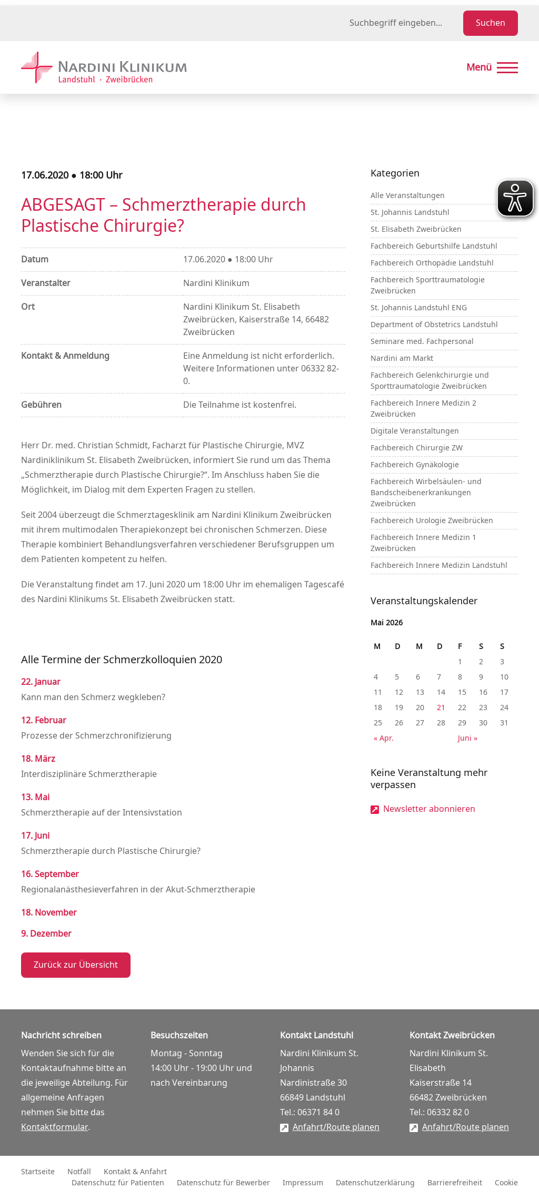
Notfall (79, 1171)
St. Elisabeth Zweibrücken (416, 229)
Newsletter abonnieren (429, 809)
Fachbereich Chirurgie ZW (417, 448)
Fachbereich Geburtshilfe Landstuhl (434, 246)
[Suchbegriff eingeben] (404, 23)
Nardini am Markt (402, 358)
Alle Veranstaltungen (408, 195)
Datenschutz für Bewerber (223, 1182)
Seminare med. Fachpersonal (422, 341)
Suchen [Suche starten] (490, 23)
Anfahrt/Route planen (336, 1127)
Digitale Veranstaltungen (415, 431)
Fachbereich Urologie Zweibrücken (432, 520)
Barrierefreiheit (454, 1182)
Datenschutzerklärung (375, 1182)
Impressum (303, 1182)
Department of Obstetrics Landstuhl (434, 324)
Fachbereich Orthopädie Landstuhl (432, 263)
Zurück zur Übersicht (76, 965)
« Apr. (384, 738)
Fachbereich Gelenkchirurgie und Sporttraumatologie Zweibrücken (430, 381)
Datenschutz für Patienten (118, 1182)
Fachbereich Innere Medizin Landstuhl (439, 565)
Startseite (38, 1171)
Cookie (506, 1182)
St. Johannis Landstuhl (410, 212)
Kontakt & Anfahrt (135, 1171)
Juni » (467, 738)
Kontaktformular (54, 1127)
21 (441, 707)
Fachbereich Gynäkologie (415, 464)
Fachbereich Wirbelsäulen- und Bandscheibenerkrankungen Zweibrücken (426, 492)
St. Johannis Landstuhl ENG (419, 307)
